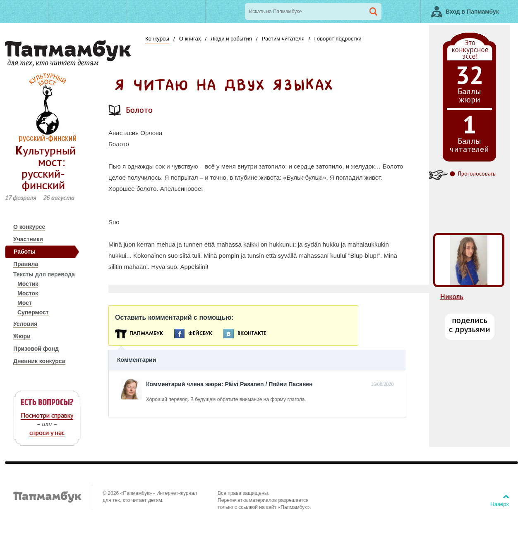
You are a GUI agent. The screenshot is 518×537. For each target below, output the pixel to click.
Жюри (22, 336)
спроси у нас (47, 432)
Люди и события (231, 39)
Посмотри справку (47, 415)
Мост (24, 302)
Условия (25, 324)
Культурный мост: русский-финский (45, 167)
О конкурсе (29, 226)
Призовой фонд (36, 348)
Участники (28, 239)
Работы (25, 251)
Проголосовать (476, 173)
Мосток (27, 293)
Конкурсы (157, 39)
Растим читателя (283, 39)
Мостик (27, 283)
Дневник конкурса (39, 361)
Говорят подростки (337, 39)
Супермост (33, 312)
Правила (25, 264)
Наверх (499, 504)
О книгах (190, 39)
